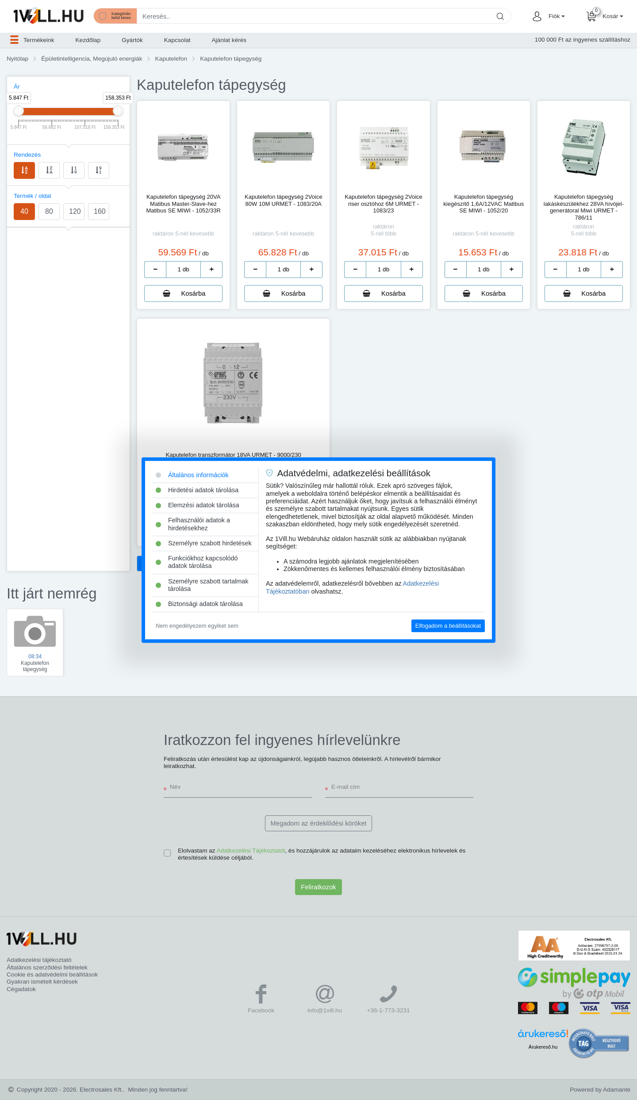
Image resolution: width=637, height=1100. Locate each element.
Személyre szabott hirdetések (204, 543)
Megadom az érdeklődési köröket (319, 823)
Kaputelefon (171, 58)
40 (24, 211)
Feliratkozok (318, 887)
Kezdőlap (88, 40)
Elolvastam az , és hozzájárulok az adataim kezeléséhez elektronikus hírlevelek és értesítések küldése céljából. (321, 854)
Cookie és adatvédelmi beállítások (52, 974)
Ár (17, 86)
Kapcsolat (177, 40)
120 (75, 211)
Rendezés (27, 154)
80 (49, 211)
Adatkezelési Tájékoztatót (251, 850)
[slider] (18, 110)
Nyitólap (17, 58)
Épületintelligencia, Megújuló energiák (91, 58)
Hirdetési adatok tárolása (197, 490)
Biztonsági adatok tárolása (199, 604)
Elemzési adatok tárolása (197, 505)
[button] (556, 16)
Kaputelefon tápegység (230, 58)
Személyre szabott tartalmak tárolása (202, 585)
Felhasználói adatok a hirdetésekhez (193, 524)
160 (100, 211)
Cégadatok (21, 989)
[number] (183, 269)
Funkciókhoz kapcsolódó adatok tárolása (197, 562)
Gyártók (132, 40)
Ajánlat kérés (229, 40)
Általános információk (192, 475)
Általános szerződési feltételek (47, 967)
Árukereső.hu (543, 1047)
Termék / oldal (32, 196)
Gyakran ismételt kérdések (42, 981)
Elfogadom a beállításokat (448, 625)
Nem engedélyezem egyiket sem (197, 625)
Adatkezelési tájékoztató (39, 960)
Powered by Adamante (600, 1089)
